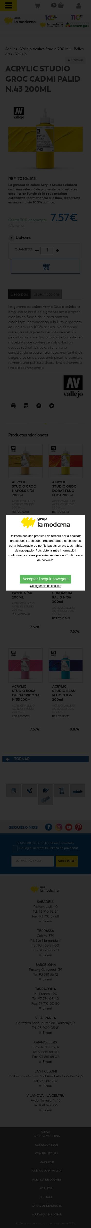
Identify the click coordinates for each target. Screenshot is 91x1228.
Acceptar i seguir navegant (45, 552)
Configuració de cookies (45, 559)
